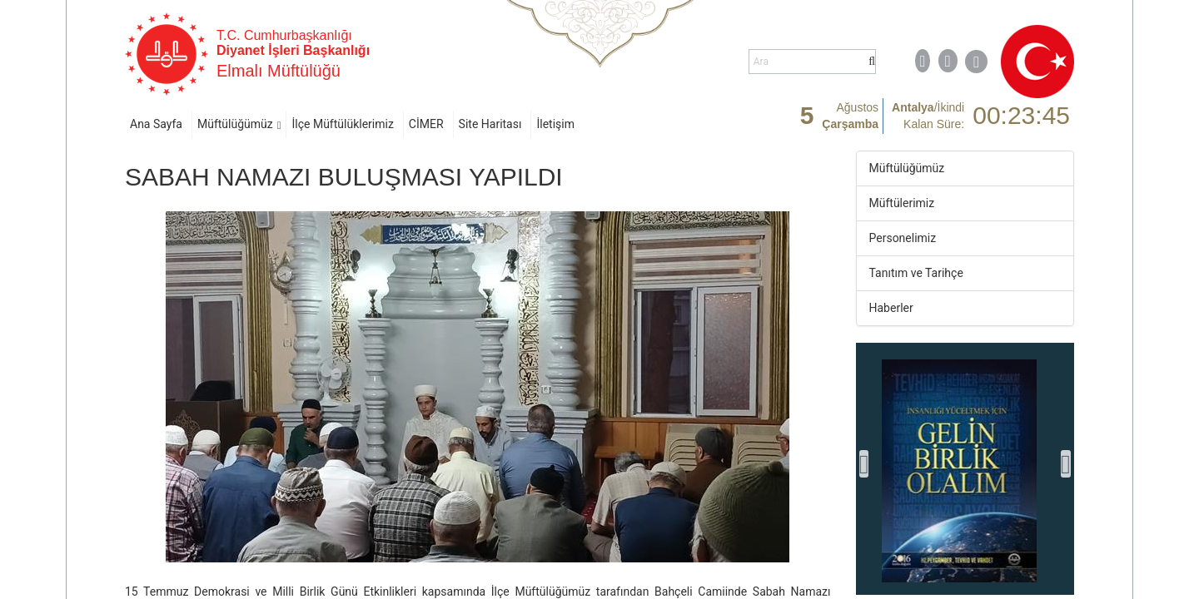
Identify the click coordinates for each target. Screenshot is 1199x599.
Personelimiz (903, 238)
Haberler (891, 307)
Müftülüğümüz (235, 124)
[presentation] (864, 464)
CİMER (426, 124)
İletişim (555, 124)
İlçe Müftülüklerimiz (342, 124)
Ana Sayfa (156, 124)
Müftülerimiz (902, 203)
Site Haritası (490, 124)
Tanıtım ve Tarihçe (916, 273)
